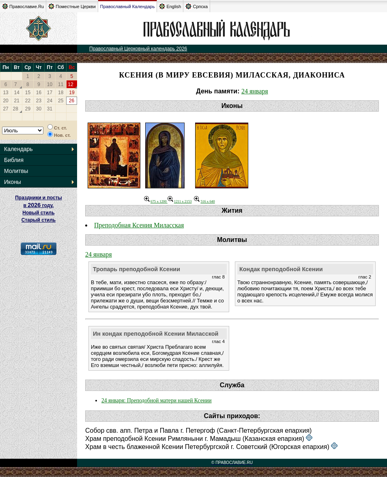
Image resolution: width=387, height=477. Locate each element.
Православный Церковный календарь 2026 (138, 49)
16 (38, 92)
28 (15, 109)
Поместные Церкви (72, 6)
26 (71, 101)
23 (38, 101)
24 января (254, 91)
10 (49, 84)
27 (5, 109)
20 (5, 101)
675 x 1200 (156, 201)
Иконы (12, 182)
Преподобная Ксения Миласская (139, 225)
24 (49, 101)
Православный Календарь (127, 6)
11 (60, 84)
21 (16, 101)
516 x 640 (204, 201)
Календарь (18, 149)
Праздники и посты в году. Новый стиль (38, 205)
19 (71, 92)
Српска (196, 6)
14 (16, 92)
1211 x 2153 (180, 201)
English (170, 6)
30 (38, 109)
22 (27, 101)
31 (49, 109)
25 (60, 101)
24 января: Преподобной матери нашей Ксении (156, 400)
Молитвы (16, 171)
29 (27, 109)
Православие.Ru (23, 6)
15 (27, 92)
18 (60, 92)
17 (49, 92)
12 (70, 84)
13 (5, 92)
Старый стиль (39, 220)
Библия (14, 160)
